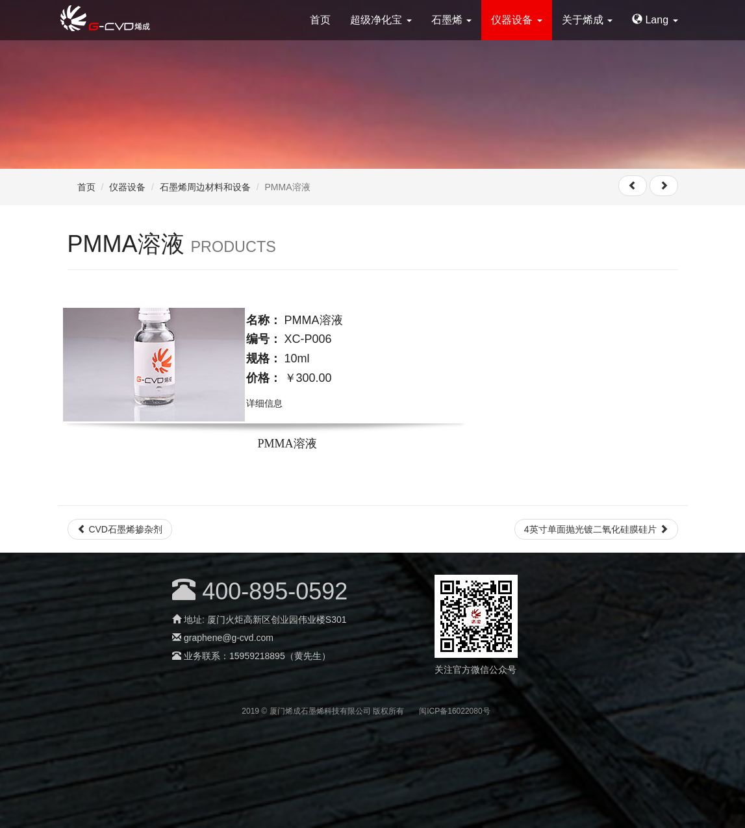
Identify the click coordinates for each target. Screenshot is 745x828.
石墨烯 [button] (451, 19)
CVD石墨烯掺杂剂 (119, 529)
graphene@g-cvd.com (228, 638)
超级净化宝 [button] (380, 19)
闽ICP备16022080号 (454, 711)
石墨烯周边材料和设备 (205, 187)
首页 (320, 19)
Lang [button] (654, 19)
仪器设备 (127, 187)
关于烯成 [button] (587, 19)
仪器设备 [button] (516, 19)
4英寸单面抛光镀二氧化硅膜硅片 (596, 529)
